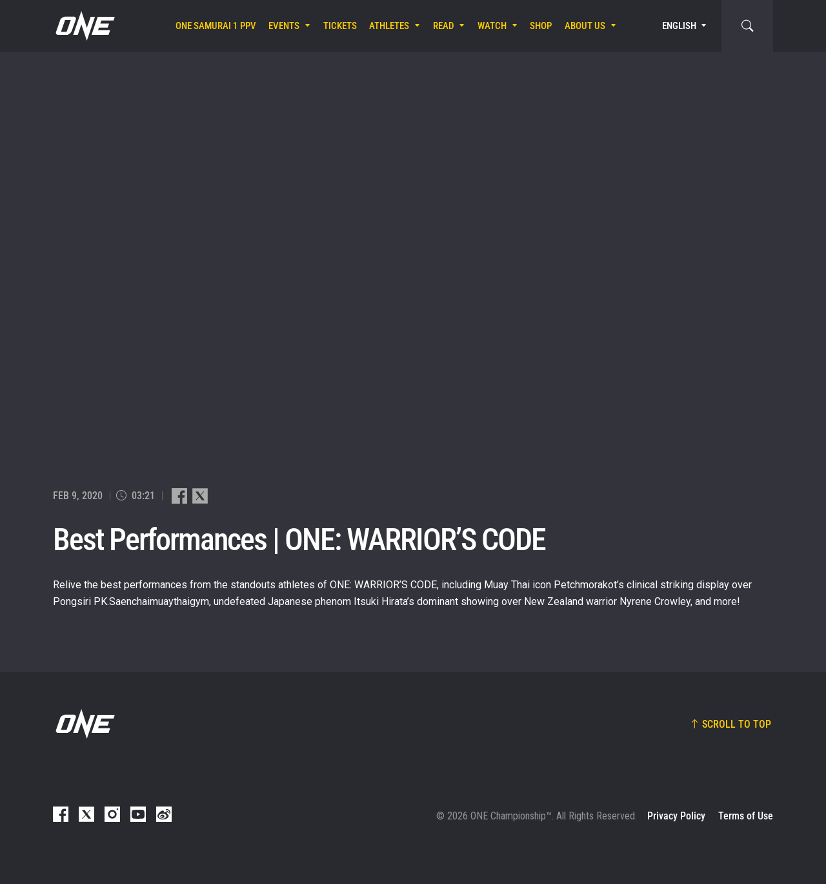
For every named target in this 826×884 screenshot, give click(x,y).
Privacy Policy (676, 816)
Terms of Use (745, 816)
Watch (492, 26)
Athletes (389, 26)
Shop (541, 26)
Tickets (340, 26)
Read (443, 26)
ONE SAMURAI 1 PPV (216, 26)
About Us (585, 26)
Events (283, 26)
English (679, 26)
